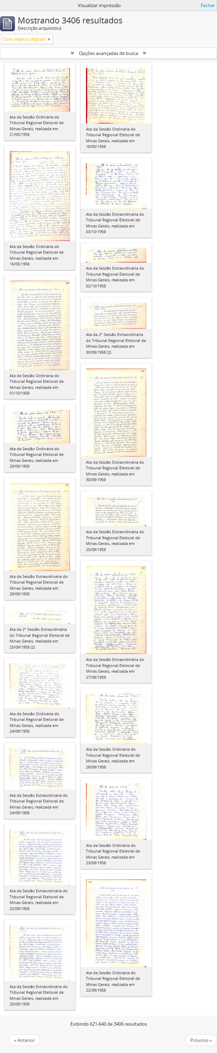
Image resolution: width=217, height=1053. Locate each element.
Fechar (208, 5)
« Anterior (24, 1040)
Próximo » (201, 1040)
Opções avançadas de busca (108, 53)
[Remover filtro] (49, 39)
